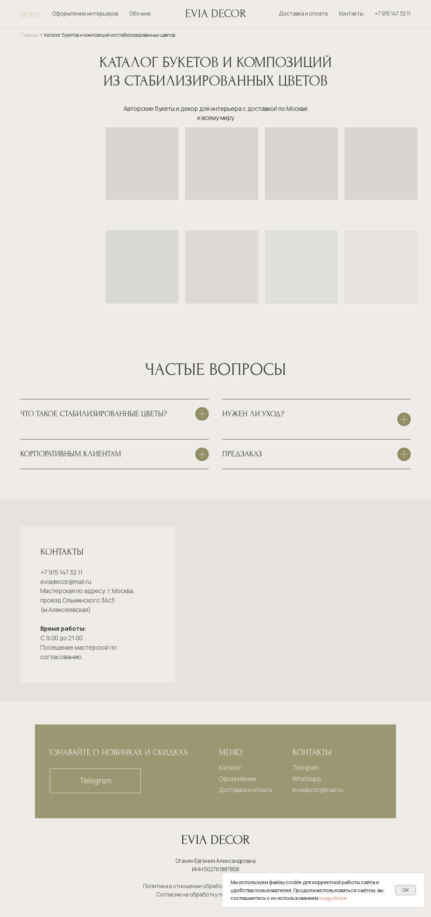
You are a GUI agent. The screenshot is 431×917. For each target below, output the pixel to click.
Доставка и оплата (303, 13)
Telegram (306, 767)
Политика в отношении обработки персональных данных (215, 886)
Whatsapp (306, 779)
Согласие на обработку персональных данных (215, 894)
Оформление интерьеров (85, 13)
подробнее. (333, 898)
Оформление (237, 779)
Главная (29, 35)
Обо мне (140, 13)
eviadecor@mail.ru (65, 582)
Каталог (30, 13)
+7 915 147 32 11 (393, 13)
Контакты (351, 13)
